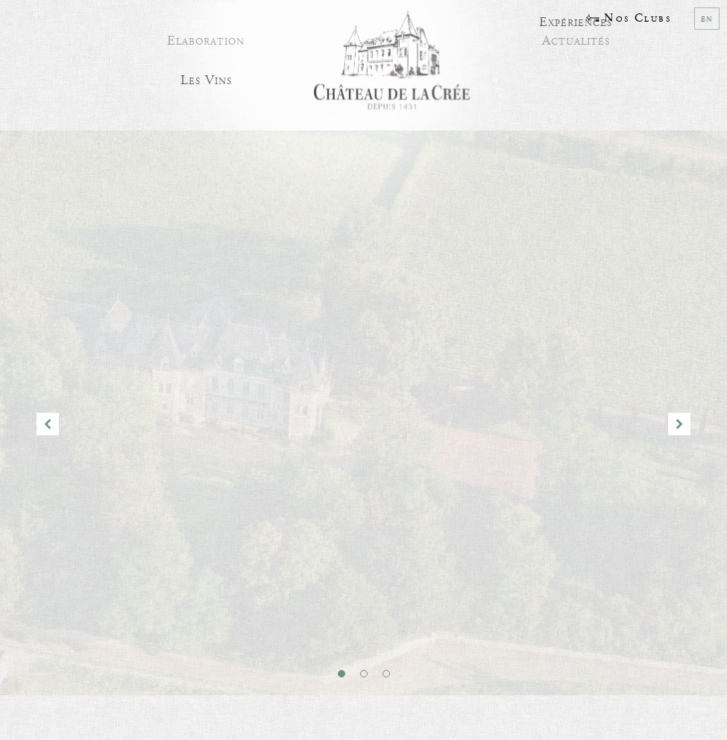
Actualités (576, 36)
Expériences (575, 19)
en (707, 18)
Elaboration (206, 36)
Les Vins (206, 77)
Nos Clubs (628, 18)
